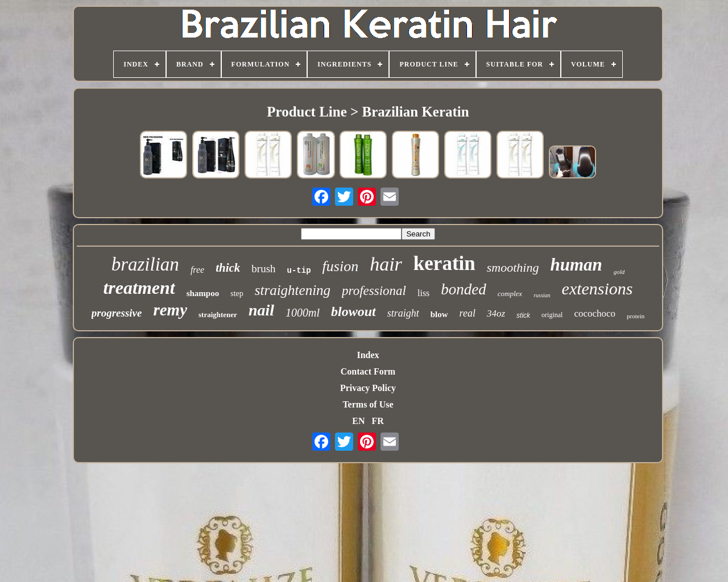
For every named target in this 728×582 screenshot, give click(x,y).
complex (510, 293)
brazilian (145, 264)
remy (170, 310)
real (467, 313)
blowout (353, 311)
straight (403, 313)
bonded (463, 289)
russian (541, 295)
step (236, 293)
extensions (597, 288)
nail (261, 310)
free (197, 270)
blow (439, 314)
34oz (496, 313)
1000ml (303, 312)
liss (423, 293)
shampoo (203, 293)
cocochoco (594, 313)
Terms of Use (367, 404)
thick (228, 268)
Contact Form (368, 371)
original (551, 315)
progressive (117, 313)
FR (377, 421)
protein (635, 316)
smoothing (513, 267)
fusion (340, 266)
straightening (292, 290)
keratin (444, 263)
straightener (217, 314)
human (576, 265)
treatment (139, 287)
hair (386, 264)
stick (523, 315)
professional (374, 291)
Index (368, 355)
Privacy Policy (368, 388)
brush (263, 269)
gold (619, 271)
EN (358, 421)
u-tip (299, 270)
